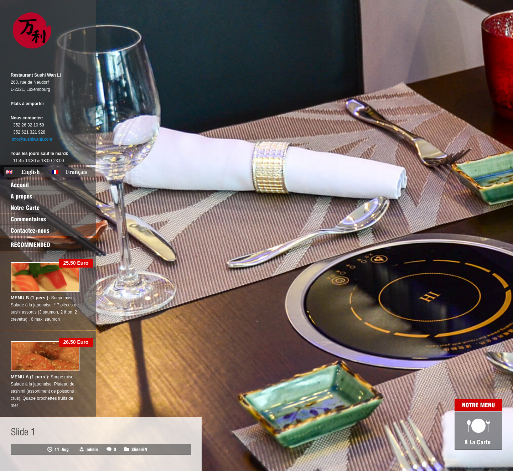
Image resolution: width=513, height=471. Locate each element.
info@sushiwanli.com (32, 139)
